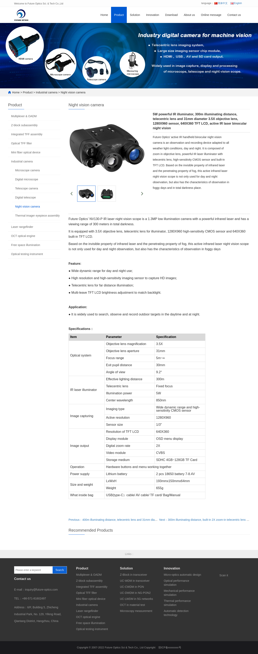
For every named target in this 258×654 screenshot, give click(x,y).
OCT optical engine (23, 236)
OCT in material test (132, 604)
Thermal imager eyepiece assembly (37, 215)
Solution (135, 15)
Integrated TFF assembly (26, 134)
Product (119, 15)
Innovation (152, 15)
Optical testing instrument (27, 254)
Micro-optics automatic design (182, 574)
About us (189, 15)
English (236, 3)
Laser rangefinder (22, 226)
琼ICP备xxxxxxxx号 (169, 647)
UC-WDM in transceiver (135, 580)
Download (171, 15)
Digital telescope (25, 197)
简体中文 (221, 3)
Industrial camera (46, 92)
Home (104, 15)
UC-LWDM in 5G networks (136, 598)
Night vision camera (73, 92)
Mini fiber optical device (26, 152)
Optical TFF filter (21, 143)
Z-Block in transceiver (133, 574)
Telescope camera (26, 188)
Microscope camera (27, 170)
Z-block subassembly (24, 125)
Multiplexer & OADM (24, 116)
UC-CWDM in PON (132, 586)
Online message (211, 15)
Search (60, 569)
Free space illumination (25, 245)
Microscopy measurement (136, 611)
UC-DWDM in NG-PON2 (135, 592)
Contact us (234, 15)
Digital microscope (26, 179)
